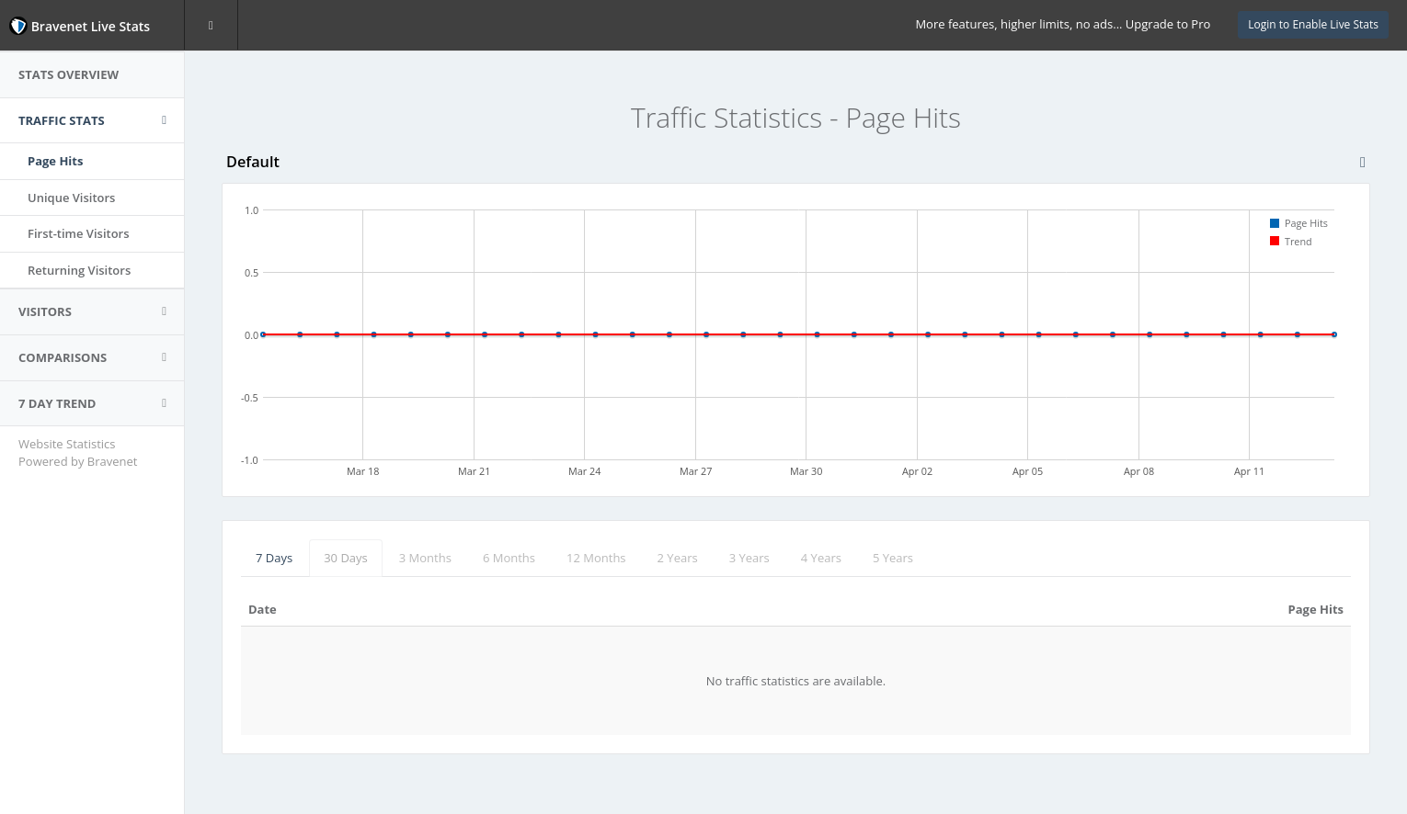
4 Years (821, 557)
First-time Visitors (79, 233)
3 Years (749, 557)
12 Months (596, 557)
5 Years (893, 557)
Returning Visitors (79, 270)
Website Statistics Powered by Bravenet (77, 452)
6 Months (509, 557)
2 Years (678, 557)
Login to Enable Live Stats (1313, 24)
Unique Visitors (71, 197)
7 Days (274, 557)
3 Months (425, 557)
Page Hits (55, 161)
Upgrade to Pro (1168, 24)
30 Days (346, 557)
